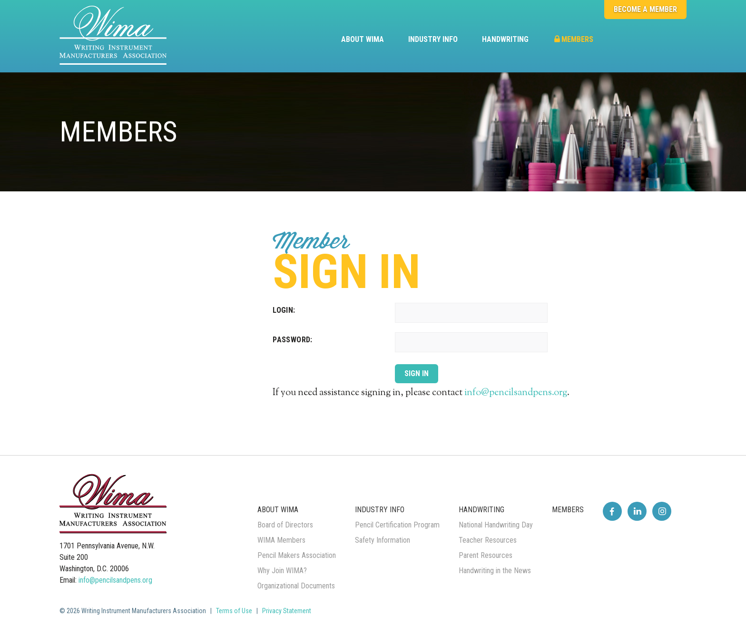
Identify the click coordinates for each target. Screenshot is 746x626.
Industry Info (433, 39)
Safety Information (382, 540)
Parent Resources (485, 555)
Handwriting (505, 39)
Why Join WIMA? (282, 570)
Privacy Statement (286, 611)
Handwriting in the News (495, 570)
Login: (284, 310)
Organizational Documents (296, 585)
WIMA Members (281, 540)
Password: (293, 339)
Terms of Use (234, 611)
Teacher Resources (488, 540)
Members (573, 39)
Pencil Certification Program (397, 524)
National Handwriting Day (496, 524)
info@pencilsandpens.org (515, 393)
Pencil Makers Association (296, 555)
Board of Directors (285, 524)
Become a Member (645, 9)
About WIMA (362, 39)
